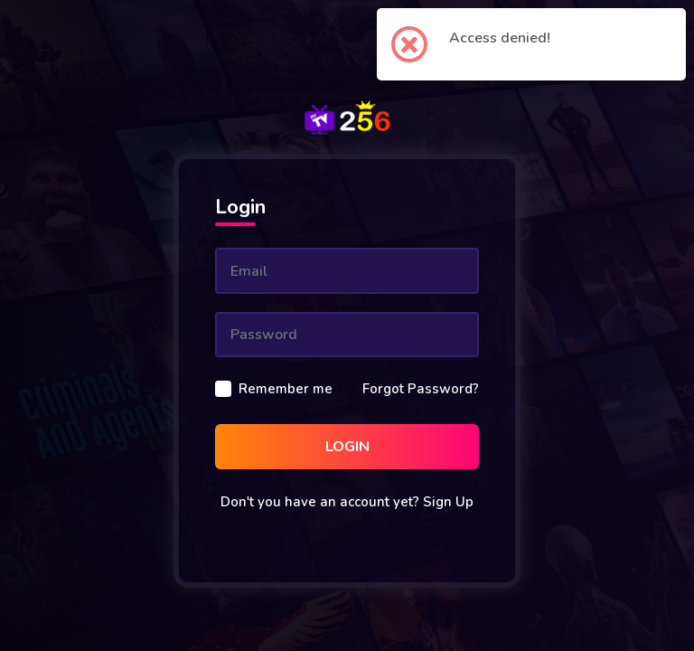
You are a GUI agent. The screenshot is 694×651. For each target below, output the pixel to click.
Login (347, 447)
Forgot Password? (420, 389)
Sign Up (448, 502)
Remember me (286, 389)
